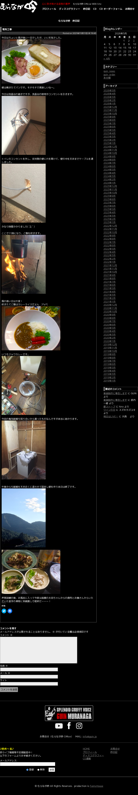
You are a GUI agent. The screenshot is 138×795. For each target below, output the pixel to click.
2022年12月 (110, 225)
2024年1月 (109, 182)
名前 (4, 665)
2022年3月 (109, 255)
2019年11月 (110, 347)
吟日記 (86, 8)
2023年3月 (109, 215)
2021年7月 (109, 281)
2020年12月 (110, 304)
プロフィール (49, 8)
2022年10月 (110, 232)
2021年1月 (109, 301)
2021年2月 (109, 298)
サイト (3, 680)
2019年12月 (110, 344)
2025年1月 (109, 143)
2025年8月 (109, 120)
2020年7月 (109, 321)
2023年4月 (109, 212)
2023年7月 (109, 202)
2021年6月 (109, 285)
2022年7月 (109, 242)
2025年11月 (110, 110)
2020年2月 (109, 337)
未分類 (107, 77)
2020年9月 (109, 314)
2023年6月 (109, 206)
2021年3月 (109, 295)
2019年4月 (109, 370)
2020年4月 (109, 331)
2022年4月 (109, 252)
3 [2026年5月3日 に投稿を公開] (134, 40)
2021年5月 (109, 288)
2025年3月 (109, 136)
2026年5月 (109, 90)
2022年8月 (109, 238)
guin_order (109, 74)
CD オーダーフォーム (110, 8)
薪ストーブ (109, 406)
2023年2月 (109, 219)
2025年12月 (110, 107)
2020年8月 (109, 318)
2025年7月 (109, 123)
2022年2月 (109, 258)
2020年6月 (109, 324)
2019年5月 (109, 367)
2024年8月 (109, 159)
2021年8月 (109, 278)
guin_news (109, 71)
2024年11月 (110, 149)
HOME (86, 748)
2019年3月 (109, 374)
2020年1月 (109, 341)
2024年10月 (110, 153)
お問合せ (130, 8)
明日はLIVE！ (110, 416)
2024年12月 (110, 146)
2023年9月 (109, 196)
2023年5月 (109, 209)
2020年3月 (109, 334)
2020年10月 (110, 311)
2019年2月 (109, 377)
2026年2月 (109, 100)
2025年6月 (109, 126)
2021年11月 (110, 268)
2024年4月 (109, 173)
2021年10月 (110, 271)
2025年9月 (109, 116)
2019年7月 (109, 361)
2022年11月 (110, 229)
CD (94, 8)
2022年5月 (109, 248)
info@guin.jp (90, 736)
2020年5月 (109, 328)
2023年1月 (109, 222)
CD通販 (87, 758)
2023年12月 (110, 186)
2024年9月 (109, 156)
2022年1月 (109, 262)
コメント (6, 635)
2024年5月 (109, 169)
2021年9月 (109, 275)
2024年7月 (109, 163)
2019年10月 (110, 351)
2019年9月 (109, 354)
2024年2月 (109, 179)
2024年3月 (109, 176)
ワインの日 (109, 409)
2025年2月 (109, 140)
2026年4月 (109, 93)
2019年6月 (109, 364)
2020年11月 (110, 308)
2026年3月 (109, 97)
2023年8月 (109, 199)
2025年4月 (109, 133)
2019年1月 (109, 380)
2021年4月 (109, 291)
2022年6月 (109, 245)
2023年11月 (110, 189)
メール (5, 673)
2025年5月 (109, 130)
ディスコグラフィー (69, 8)
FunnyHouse (96, 786)
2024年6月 (109, 166)
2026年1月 (109, 103)
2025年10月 (110, 113)
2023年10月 (110, 192)
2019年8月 (109, 357)
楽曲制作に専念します (115, 393)
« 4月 (106, 58)
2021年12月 (110, 265)
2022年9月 (109, 235)
